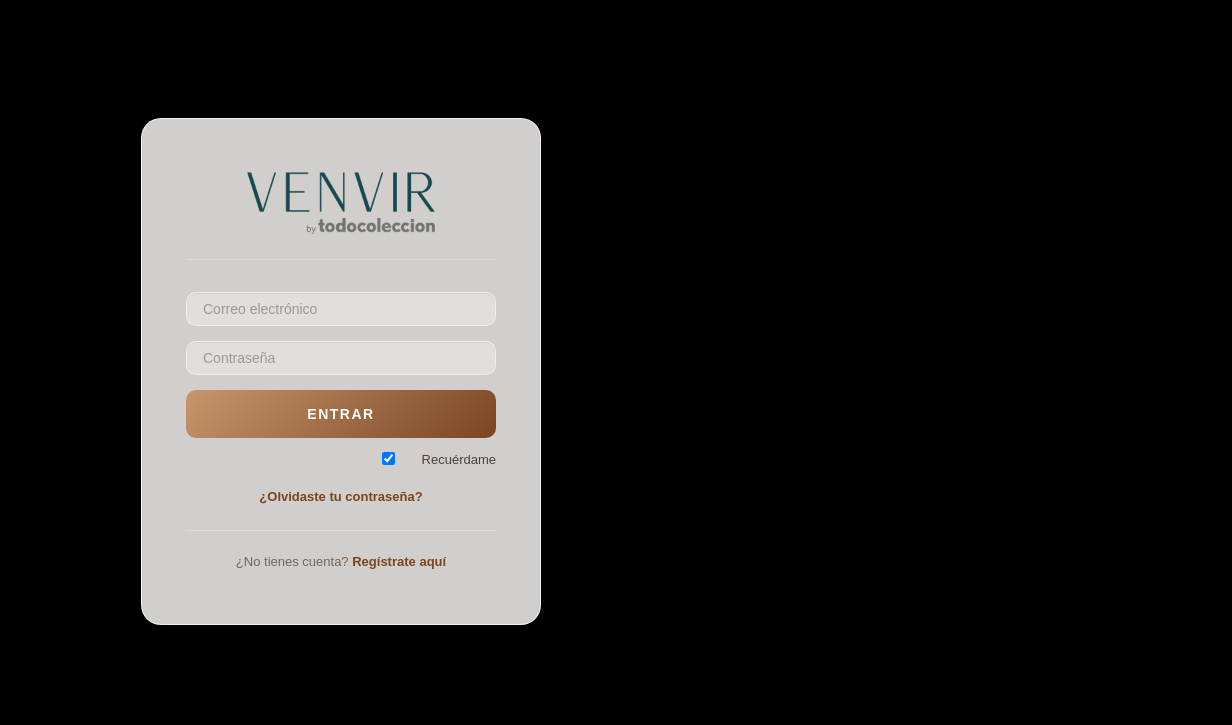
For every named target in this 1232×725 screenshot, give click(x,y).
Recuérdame (459, 459)
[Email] (341, 309)
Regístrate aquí (399, 561)
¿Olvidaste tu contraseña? (340, 496)
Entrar (340, 414)
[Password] (341, 358)
